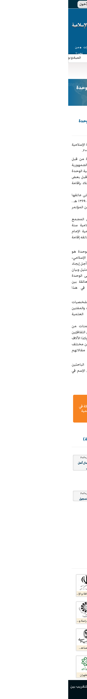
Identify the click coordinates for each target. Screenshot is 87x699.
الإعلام (78, 53)
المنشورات (68, 53)
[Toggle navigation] (30, 70)
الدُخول (18, 4)
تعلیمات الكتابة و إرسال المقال (63, 408)
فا (69, 4)
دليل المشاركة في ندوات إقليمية (23, 408)
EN (75, 4)
